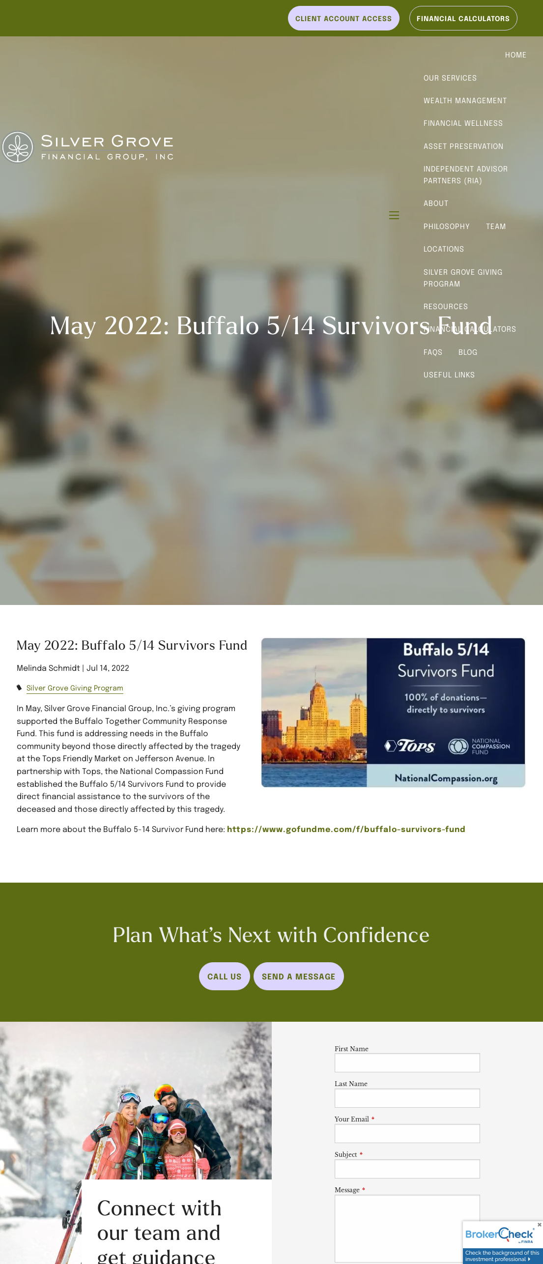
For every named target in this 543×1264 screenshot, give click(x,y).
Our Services (450, 78)
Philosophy (447, 226)
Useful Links (449, 374)
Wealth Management (465, 100)
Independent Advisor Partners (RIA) (466, 174)
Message (380, 1190)
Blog (468, 352)
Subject (378, 1154)
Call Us (224, 976)
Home (516, 54)
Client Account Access (343, 18)
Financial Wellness (463, 123)
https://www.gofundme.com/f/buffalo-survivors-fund (346, 828)
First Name (352, 1049)
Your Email (384, 1119)
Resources (446, 306)
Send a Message (299, 976)
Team (496, 226)
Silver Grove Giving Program (463, 277)
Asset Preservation (464, 146)
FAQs (433, 352)
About (436, 203)
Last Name (351, 1084)
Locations (444, 249)
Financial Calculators (470, 329)
